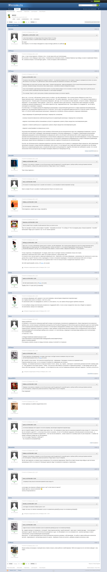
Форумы (17, 9)
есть (42, 263)
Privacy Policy (97, 567)
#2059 (97, 518)
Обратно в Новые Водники (94, 563)
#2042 (97, 50)
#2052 (97, 347)
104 (26, 22)
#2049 (97, 272)
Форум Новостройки (11, 567)
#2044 (97, 155)
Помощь (19, 570)
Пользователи (25, 9)
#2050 (97, 292)
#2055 (97, 418)
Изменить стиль (13, 570)
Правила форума (90, 567)
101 (19, 22)
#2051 (97, 316)
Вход (92, 1)
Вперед (32, 22)
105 (28, 22)
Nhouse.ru (10, 9)
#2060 (97, 542)
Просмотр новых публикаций (89, 9)
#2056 (97, 447)
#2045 (97, 175)
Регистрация (96, 1)
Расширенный (99, 5)
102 (21, 22)
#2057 (97, 469)
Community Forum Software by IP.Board (92, 570)
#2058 (97, 497)
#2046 (97, 196)
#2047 (97, 216)
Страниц (15, 22)
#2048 (97, 236)
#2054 (97, 398)
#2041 (97, 29)
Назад (10, 22)
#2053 (97, 378)
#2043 (97, 71)
